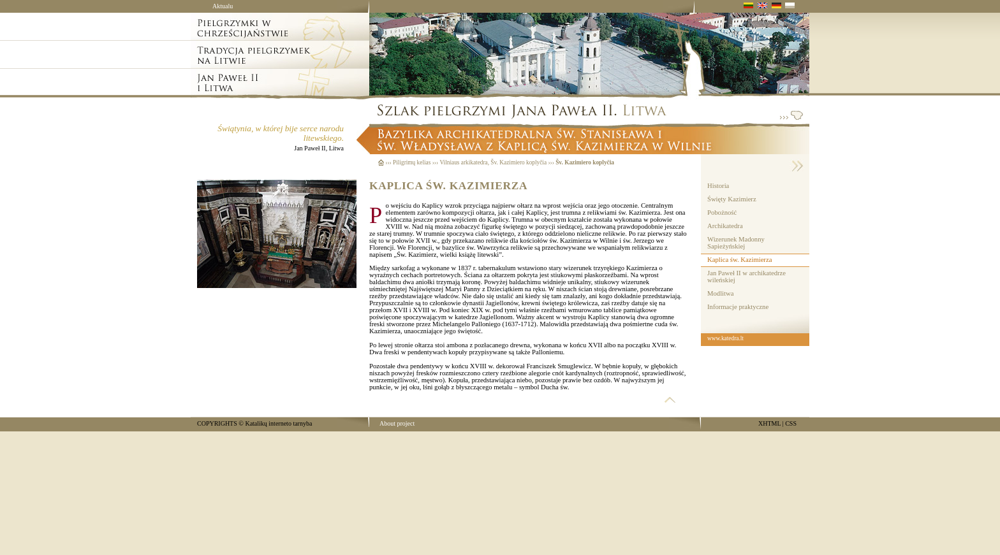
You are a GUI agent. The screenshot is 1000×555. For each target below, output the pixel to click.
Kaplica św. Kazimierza (739, 259)
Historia (718, 185)
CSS (791, 423)
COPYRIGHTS (217, 423)
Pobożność (722, 212)
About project (397, 423)
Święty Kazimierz (731, 199)
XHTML (769, 423)
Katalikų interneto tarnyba (278, 423)
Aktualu (222, 6)
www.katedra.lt (725, 338)
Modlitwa (720, 293)
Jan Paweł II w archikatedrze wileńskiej (746, 277)
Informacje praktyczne (737, 306)
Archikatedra (725, 225)
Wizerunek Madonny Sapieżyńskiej (736, 243)
